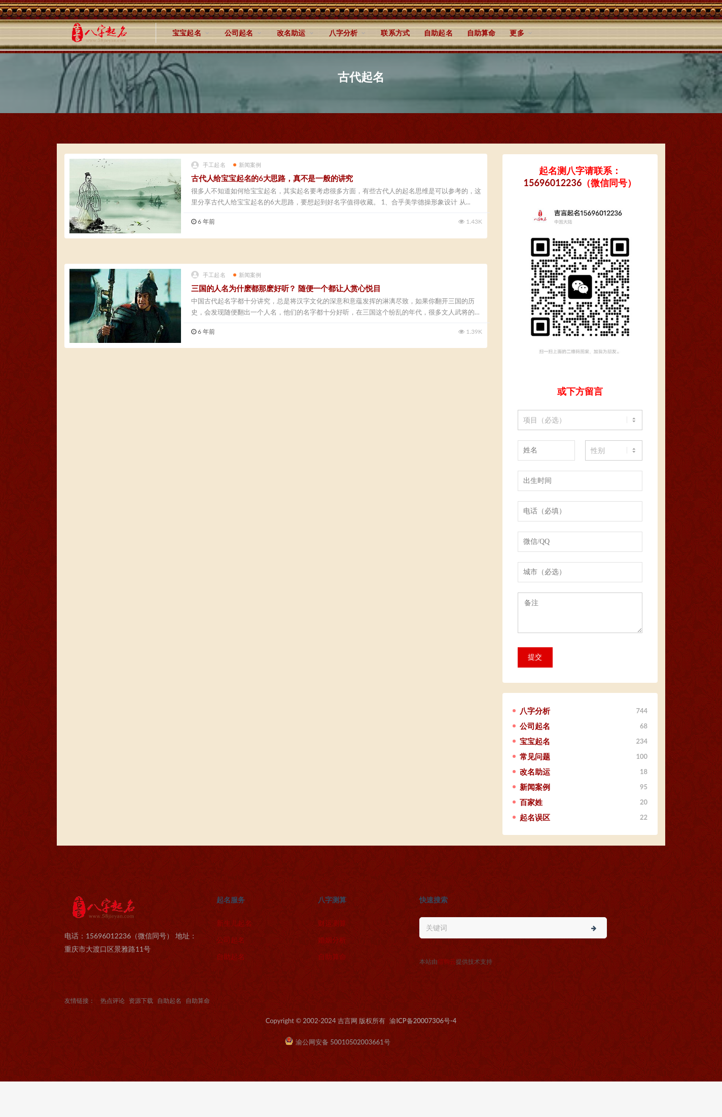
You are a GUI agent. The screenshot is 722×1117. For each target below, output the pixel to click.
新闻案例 (247, 164)
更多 (517, 32)
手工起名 (208, 165)
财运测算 (332, 923)
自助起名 (438, 32)
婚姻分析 (332, 939)
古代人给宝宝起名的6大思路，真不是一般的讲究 (272, 178)
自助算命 (481, 32)
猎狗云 (447, 961)
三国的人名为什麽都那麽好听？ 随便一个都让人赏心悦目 (286, 288)
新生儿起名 (234, 923)
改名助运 (291, 32)
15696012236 (553, 182)
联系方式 (395, 32)
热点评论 (112, 1000)
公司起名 (239, 32)
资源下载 (141, 1000)
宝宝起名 (186, 32)
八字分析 (343, 32)
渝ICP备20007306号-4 (422, 1021)
